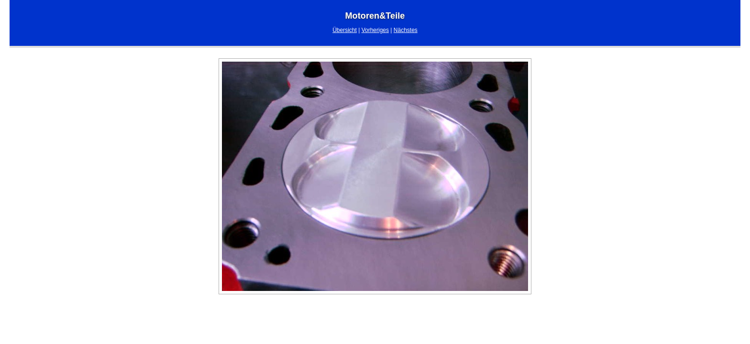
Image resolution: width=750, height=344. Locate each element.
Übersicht (344, 30)
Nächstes (406, 30)
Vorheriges (375, 30)
